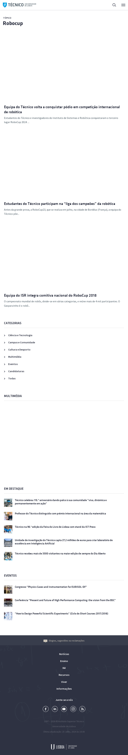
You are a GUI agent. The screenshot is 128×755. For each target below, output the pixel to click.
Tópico (7, 17)
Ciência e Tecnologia (20, 335)
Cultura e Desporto (19, 349)
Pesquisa (114, 5)
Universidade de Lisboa (64, 726)
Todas (12, 378)
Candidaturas (16, 371)
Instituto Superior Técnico (71, 721)
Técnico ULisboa (19, 5)
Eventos (13, 364)
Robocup (13, 23)
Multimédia (14, 356)
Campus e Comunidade (21, 342)
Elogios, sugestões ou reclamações (64, 640)
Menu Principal (123, 6)
